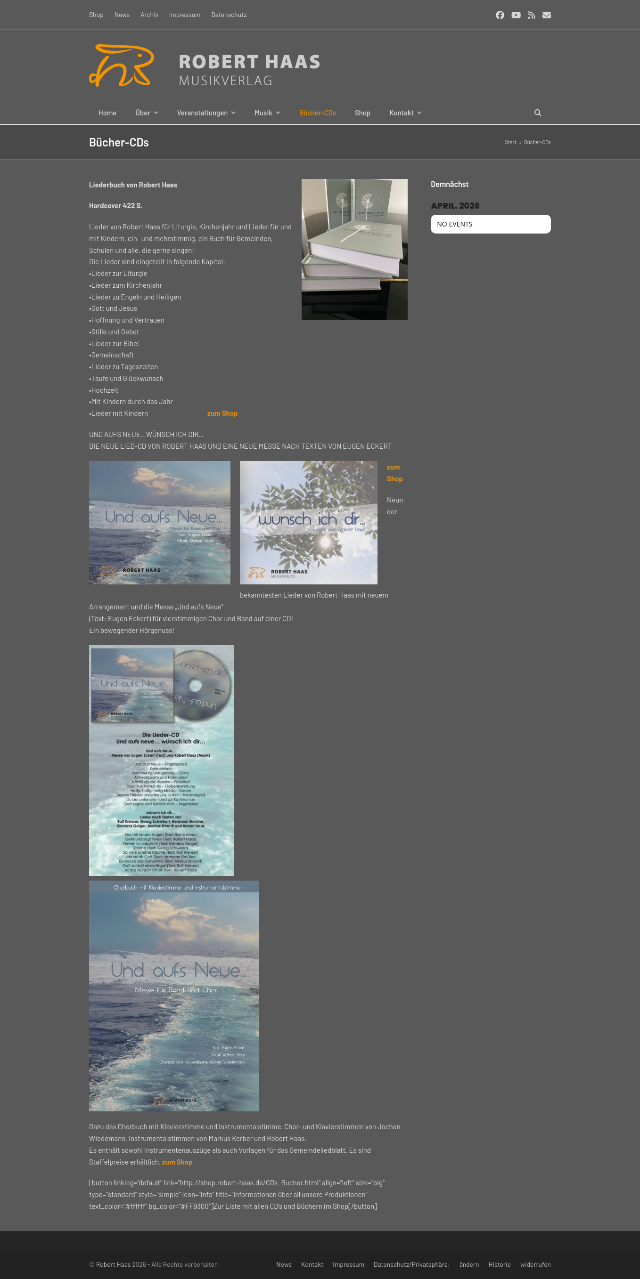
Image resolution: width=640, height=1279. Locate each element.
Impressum (348, 1264)
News (284, 1264)
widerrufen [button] (535, 1264)
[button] (538, 112)
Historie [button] (500, 1264)
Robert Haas (113, 1264)
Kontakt (312, 1264)
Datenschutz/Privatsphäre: (412, 1264)
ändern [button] (469, 1264)
